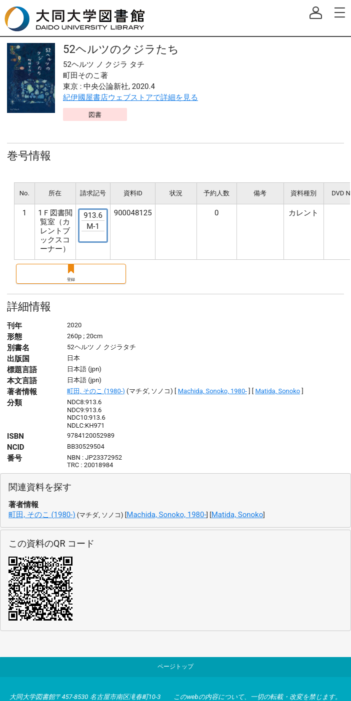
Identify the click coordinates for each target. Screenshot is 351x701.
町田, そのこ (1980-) (96, 391)
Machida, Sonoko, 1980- (212, 391)
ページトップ (176, 666)
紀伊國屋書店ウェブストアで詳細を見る (130, 97)
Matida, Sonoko (277, 391)
